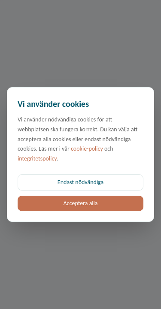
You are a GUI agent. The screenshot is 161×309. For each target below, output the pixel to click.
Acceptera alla (80, 203)
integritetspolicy (37, 158)
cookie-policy (87, 148)
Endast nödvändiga (80, 182)
